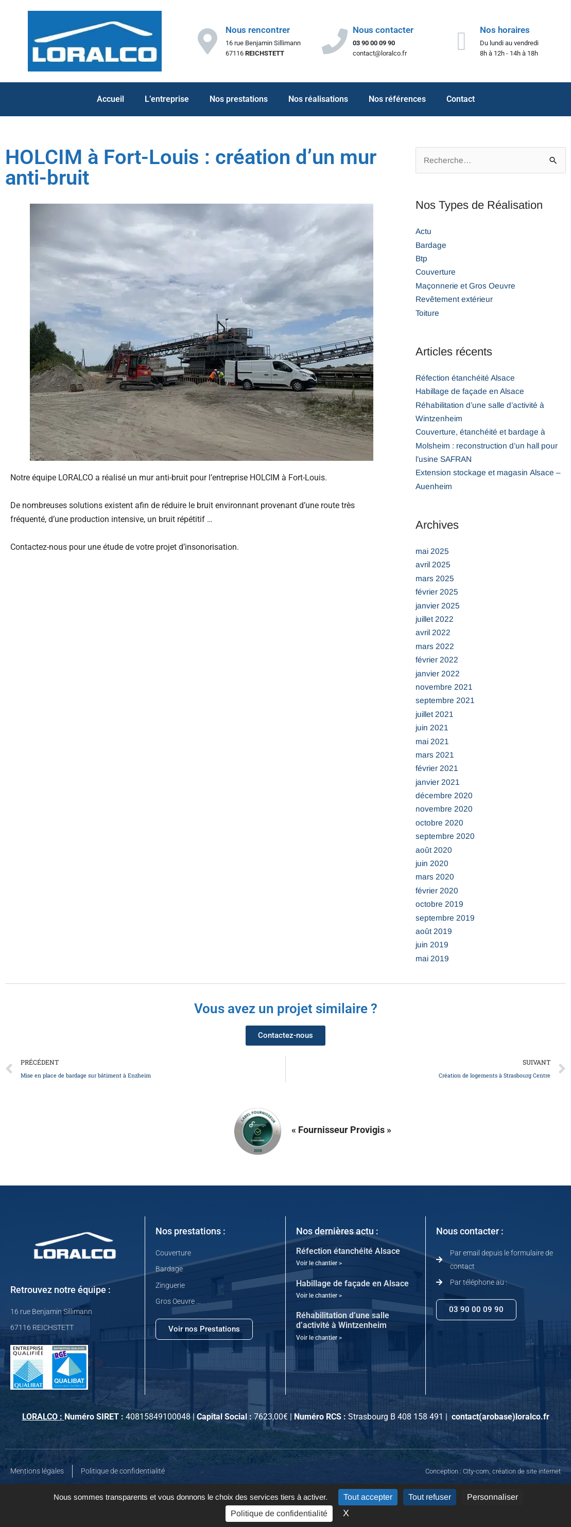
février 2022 (437, 660)
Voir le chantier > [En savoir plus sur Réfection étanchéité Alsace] (319, 1264)
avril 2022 (434, 632)
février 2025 (437, 592)
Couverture (436, 272)
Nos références (397, 99)
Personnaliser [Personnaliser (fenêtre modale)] (492, 1497)
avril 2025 (434, 565)
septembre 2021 (445, 700)
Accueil (110, 99)
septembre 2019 (445, 918)
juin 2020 (432, 863)
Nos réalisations (318, 99)
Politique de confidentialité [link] (279, 1513)
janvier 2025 (438, 606)
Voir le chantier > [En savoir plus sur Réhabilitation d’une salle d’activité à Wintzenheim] (319, 1339)
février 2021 (437, 768)
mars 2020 (435, 877)
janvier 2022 (438, 674)
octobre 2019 (439, 904)
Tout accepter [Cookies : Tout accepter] (367, 1497)
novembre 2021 (444, 687)
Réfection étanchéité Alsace (466, 378)
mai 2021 (432, 742)
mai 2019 (432, 959)
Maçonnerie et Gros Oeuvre (466, 286)
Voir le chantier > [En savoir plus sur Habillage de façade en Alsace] (319, 1297)
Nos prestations (239, 99)
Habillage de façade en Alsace (471, 391)
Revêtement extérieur (455, 299)
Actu (424, 231)
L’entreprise (167, 99)
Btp (422, 259)
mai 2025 (432, 551)
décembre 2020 (444, 796)
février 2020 (437, 891)
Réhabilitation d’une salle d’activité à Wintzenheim (342, 1322)
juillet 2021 (436, 714)
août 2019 (434, 931)
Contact (460, 99)
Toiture (428, 313)
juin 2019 (432, 945)
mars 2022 (435, 646)
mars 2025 (435, 578)
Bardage (431, 245)
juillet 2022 (436, 619)
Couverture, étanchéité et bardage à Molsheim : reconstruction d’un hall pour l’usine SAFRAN (488, 446)
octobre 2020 (439, 823)
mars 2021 (435, 755)
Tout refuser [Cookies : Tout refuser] (429, 1497)
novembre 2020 (444, 809)
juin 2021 (432, 728)
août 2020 (434, 850)
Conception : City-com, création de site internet (493, 1473)
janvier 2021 (438, 782)
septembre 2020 (445, 836)
